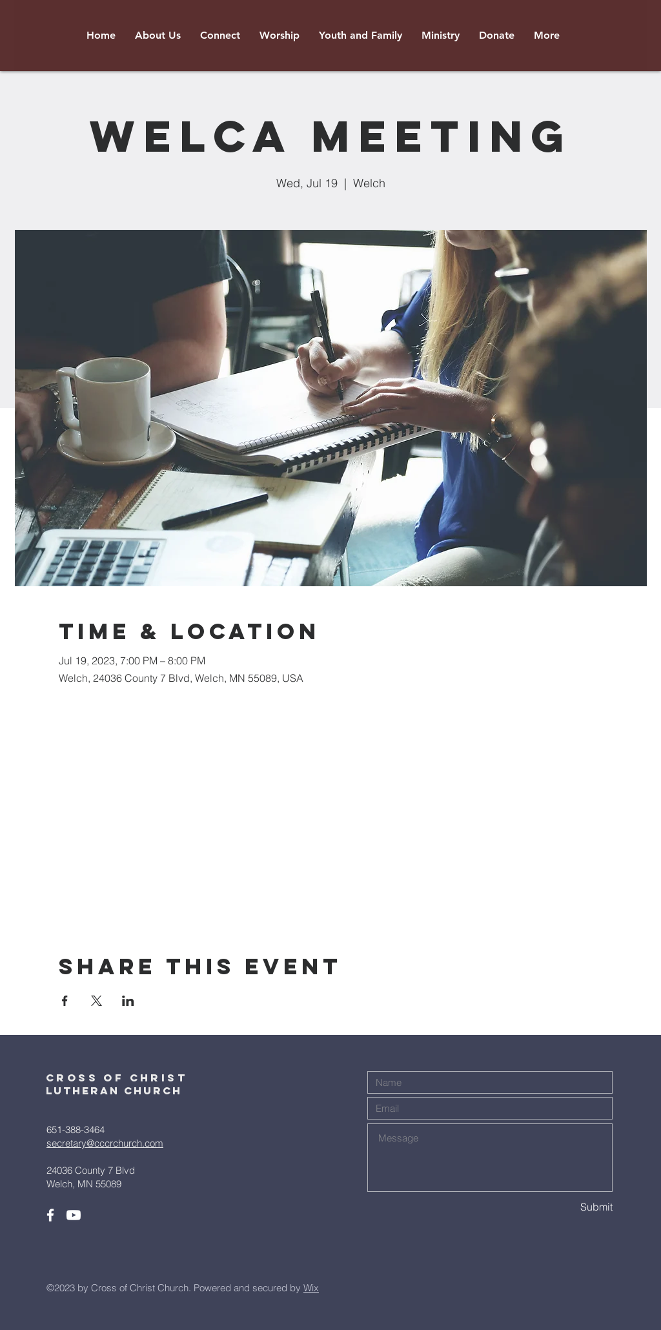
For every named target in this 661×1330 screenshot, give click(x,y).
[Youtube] (73, 1215)
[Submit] (567, 1207)
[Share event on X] (96, 1001)
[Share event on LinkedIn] (128, 1001)
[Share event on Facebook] (65, 1001)
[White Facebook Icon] (50, 1215)
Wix (311, 1288)
